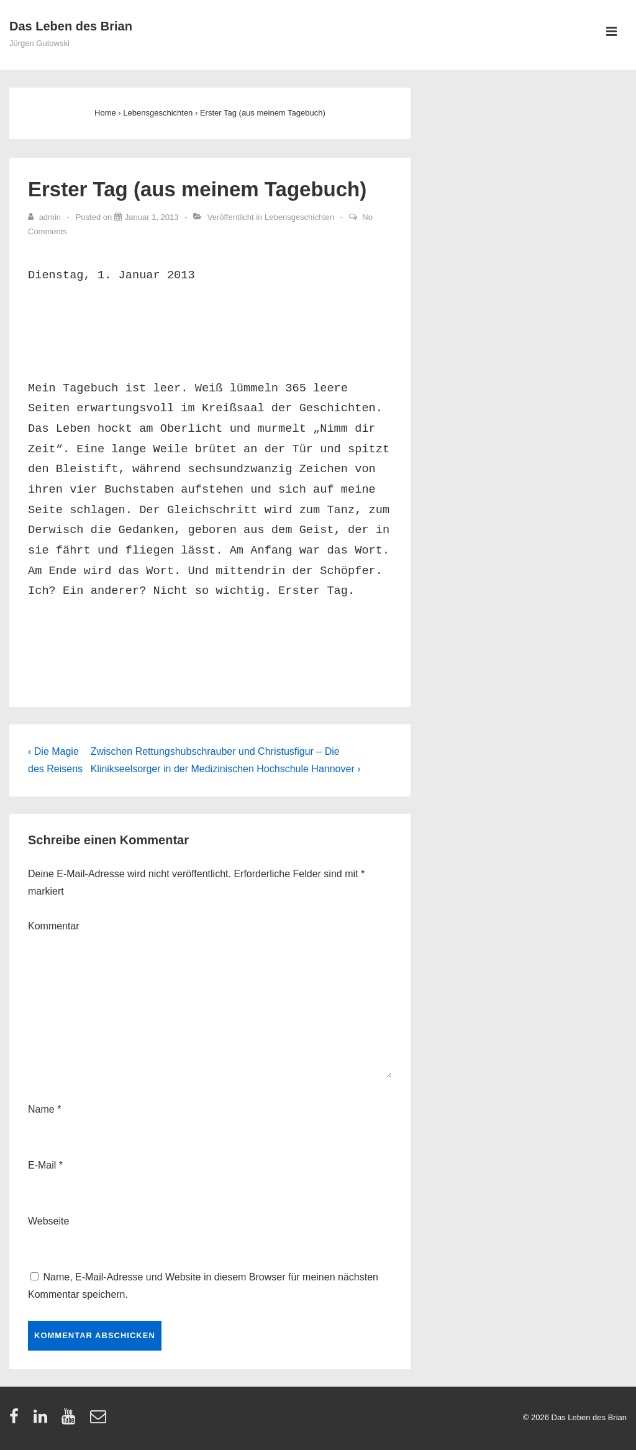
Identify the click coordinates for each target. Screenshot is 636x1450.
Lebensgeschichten (299, 217)
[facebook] (16, 1420)
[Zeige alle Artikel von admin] (45, 217)
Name (41, 1109)
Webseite (48, 1221)
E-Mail (42, 1165)
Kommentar (54, 926)
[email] (99, 1420)
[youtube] (71, 1420)
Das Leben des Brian (70, 26)
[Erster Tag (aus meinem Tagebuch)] (152, 217)
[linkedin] (43, 1420)
